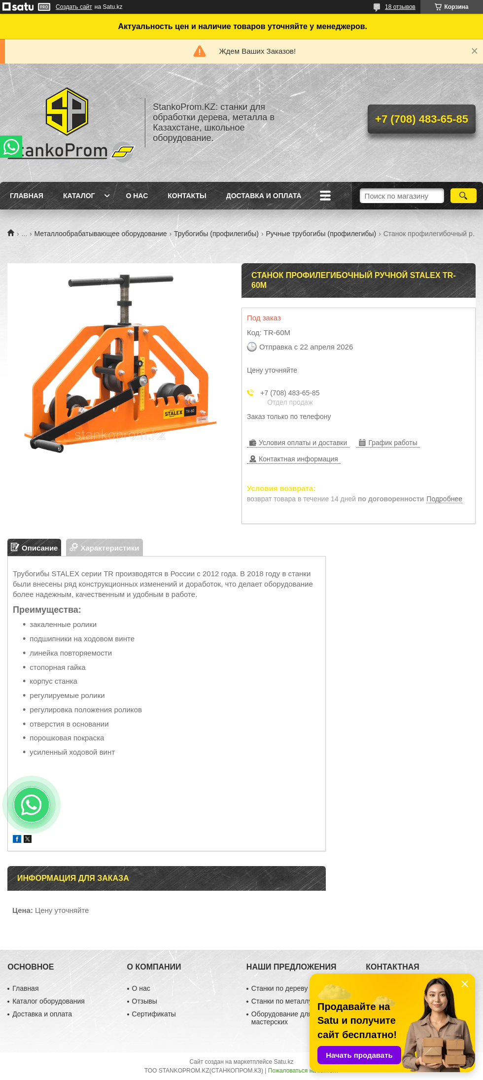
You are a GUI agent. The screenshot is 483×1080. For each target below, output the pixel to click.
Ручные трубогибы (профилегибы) (321, 234)
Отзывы (144, 1001)
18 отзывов (400, 6)
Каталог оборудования (48, 1001)
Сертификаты (154, 1014)
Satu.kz (283, 1061)
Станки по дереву (279, 988)
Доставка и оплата (264, 196)
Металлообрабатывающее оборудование (100, 234)
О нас (137, 196)
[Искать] (463, 195)
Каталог (79, 196)
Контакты (187, 196)
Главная (26, 196)
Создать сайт (74, 6)
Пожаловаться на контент (303, 1070)
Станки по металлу (281, 1001)
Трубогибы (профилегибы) (216, 234)
